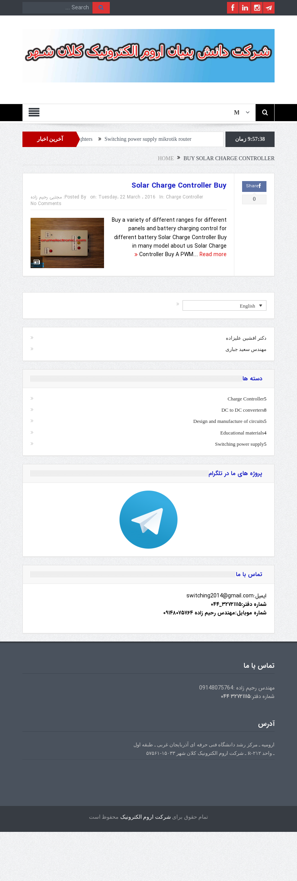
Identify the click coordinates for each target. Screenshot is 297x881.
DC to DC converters (242, 410)
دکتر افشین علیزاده (246, 338)
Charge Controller (184, 197)
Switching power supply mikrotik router (151, 139)
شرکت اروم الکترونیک (145, 817)
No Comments (46, 203)
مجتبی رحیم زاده (46, 197)
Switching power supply (239, 444)
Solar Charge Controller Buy (179, 186)
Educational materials (242, 433)
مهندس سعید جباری (246, 349)
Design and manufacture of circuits (228, 421)
